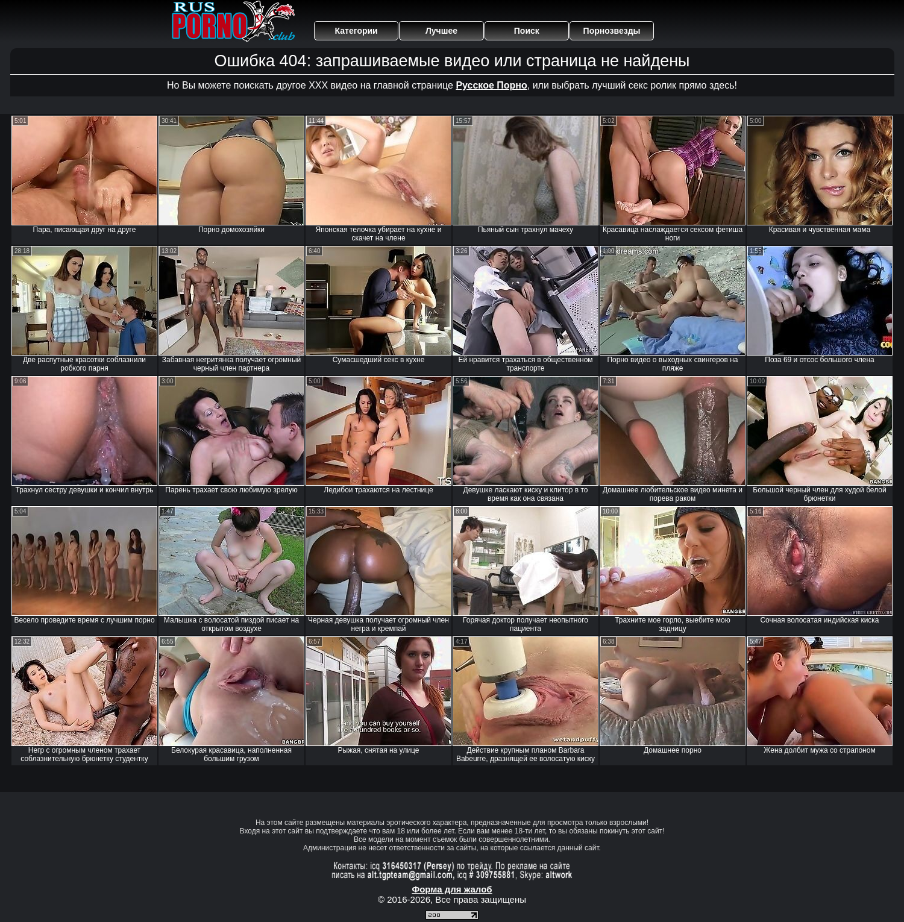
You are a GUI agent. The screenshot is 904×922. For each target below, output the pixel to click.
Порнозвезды (612, 31)
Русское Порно (491, 85)
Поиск (526, 31)
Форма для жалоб (452, 889)
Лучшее (441, 31)
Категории (356, 31)
